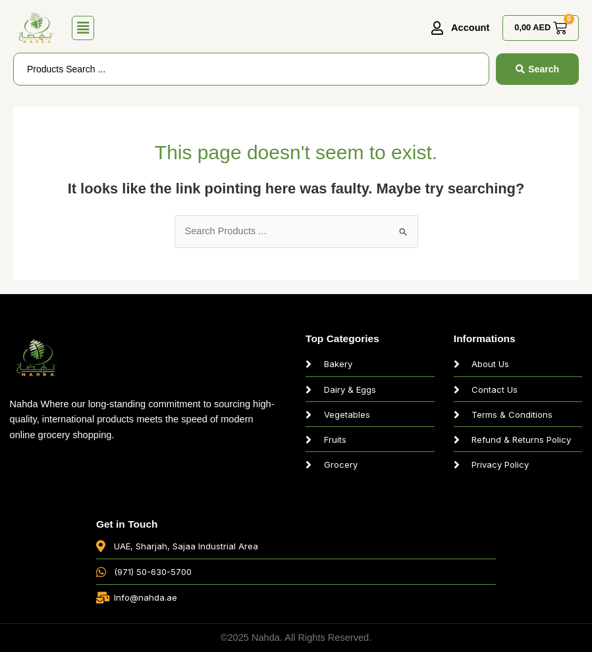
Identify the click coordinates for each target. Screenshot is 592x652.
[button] (83, 28)
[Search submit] (537, 69)
